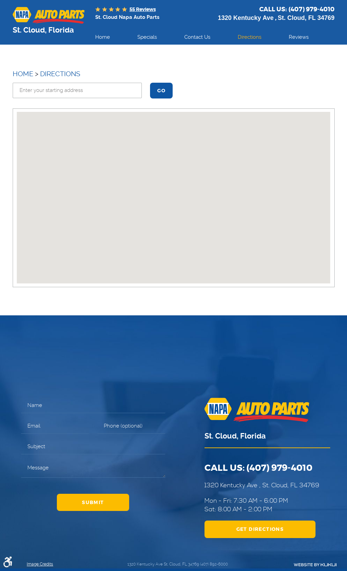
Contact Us (197, 37)
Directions (249, 37)
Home (102, 37)
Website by (315, 565)
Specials (147, 37)
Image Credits (40, 564)
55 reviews (142, 9)
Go (161, 91)
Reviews (299, 37)
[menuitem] (102, 37)
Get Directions (260, 529)
